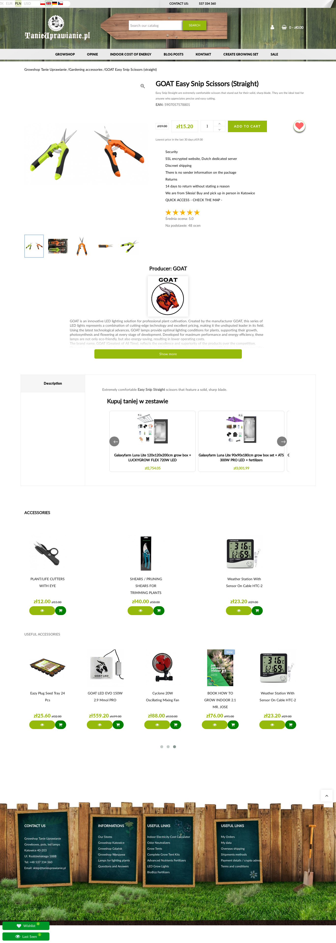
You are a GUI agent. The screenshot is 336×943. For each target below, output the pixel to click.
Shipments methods (234, 854)
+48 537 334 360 (40, 862)
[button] (114, 441)
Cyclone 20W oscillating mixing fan (162, 696)
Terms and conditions (235, 866)
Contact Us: (179, 3)
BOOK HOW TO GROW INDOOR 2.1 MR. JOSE (220, 700)
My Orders (228, 837)
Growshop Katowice (111, 842)
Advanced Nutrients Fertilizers (166, 860)
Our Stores (105, 837)
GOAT (179, 268)
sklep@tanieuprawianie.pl (49, 868)
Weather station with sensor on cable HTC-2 (244, 582)
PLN (18, 3)
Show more (168, 354)
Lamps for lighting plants (114, 860)
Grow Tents (154, 848)
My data (226, 842)
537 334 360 (207, 3)
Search (194, 25)
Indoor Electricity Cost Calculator (168, 837)
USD (27, 3)
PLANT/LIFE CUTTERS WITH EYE (47, 582)
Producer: (168, 268)
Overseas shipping (233, 848)
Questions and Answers (113, 866)
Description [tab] (53, 383)
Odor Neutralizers (158, 842)
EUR (9, 3)
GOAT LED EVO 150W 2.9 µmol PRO (105, 696)
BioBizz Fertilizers (158, 872)
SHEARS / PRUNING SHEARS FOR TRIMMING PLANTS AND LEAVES (146, 586)
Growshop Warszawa (111, 854)
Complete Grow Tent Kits (163, 854)
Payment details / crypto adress (241, 860)
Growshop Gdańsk (110, 848)
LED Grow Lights (158, 866)
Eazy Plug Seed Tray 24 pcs (47, 696)
